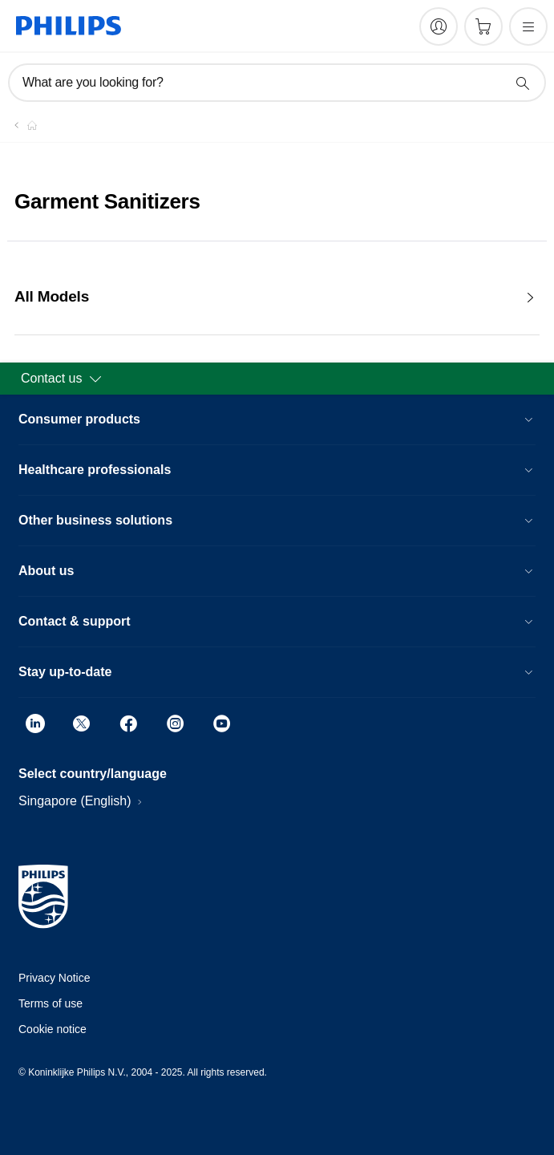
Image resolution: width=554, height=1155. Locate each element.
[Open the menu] (528, 26)
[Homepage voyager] (22, 125)
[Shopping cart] (483, 26)
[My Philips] (438, 26)
